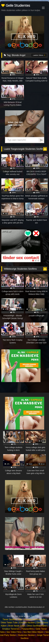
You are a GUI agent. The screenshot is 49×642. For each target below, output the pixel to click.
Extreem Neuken (27, 622)
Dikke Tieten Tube (9, 622)
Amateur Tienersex (11, 629)
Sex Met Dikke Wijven (33, 632)
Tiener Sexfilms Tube (12, 619)
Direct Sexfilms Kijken (37, 626)
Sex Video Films (14, 632)
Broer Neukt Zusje (16, 626)
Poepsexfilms (27, 629)
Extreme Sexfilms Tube (34, 619)
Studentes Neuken (26, 635)
